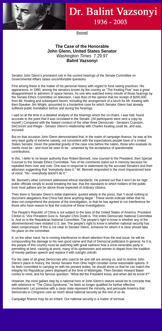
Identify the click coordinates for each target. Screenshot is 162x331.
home (82, 33)
